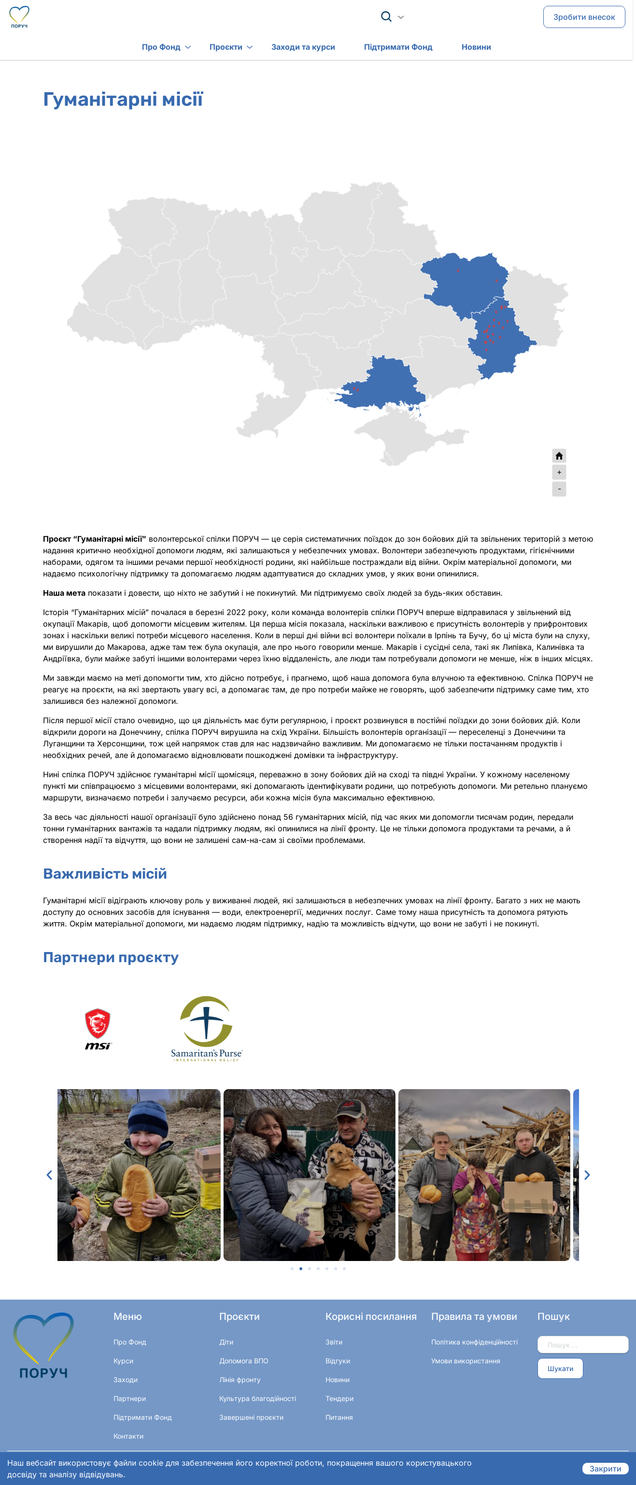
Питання (339, 1417)
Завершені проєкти (251, 1417)
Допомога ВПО (244, 1361)
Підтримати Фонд (383, 48)
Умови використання (465, 1361)
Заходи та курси (288, 48)
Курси (123, 1361)
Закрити (606, 1468)
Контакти (128, 1436)
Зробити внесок (584, 17)
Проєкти (210, 48)
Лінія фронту (240, 1379)
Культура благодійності (257, 1398)
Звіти (333, 1342)
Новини (461, 48)
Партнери (129, 1398)
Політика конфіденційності (474, 1342)
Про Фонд (146, 48)
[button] (49, 1175)
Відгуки (337, 1361)
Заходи (125, 1379)
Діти (226, 1342)
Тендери (339, 1398)
